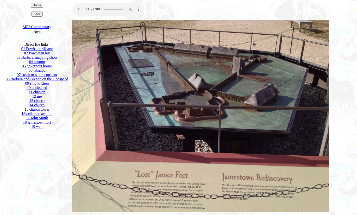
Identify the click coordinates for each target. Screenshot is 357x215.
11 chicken (37, 92)
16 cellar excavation (36, 114)
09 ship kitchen (37, 83)
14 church (37, 105)
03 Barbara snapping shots (37, 57)
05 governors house (37, 66)
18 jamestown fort (37, 122)
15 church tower (37, 109)
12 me (37, 96)
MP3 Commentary (37, 27)
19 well (37, 127)
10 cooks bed (37, 88)
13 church (37, 101)
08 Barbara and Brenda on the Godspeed (37, 79)
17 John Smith (37, 118)
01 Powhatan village (37, 49)
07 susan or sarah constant (37, 75)
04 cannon (37, 62)
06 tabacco (37, 70)
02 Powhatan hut (37, 53)
